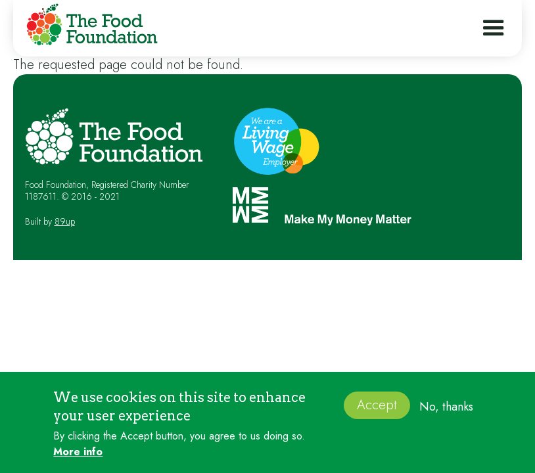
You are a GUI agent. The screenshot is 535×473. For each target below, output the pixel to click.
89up (65, 221)
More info (78, 456)
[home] (88, 27)
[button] (493, 28)
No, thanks (446, 410)
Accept (377, 409)
